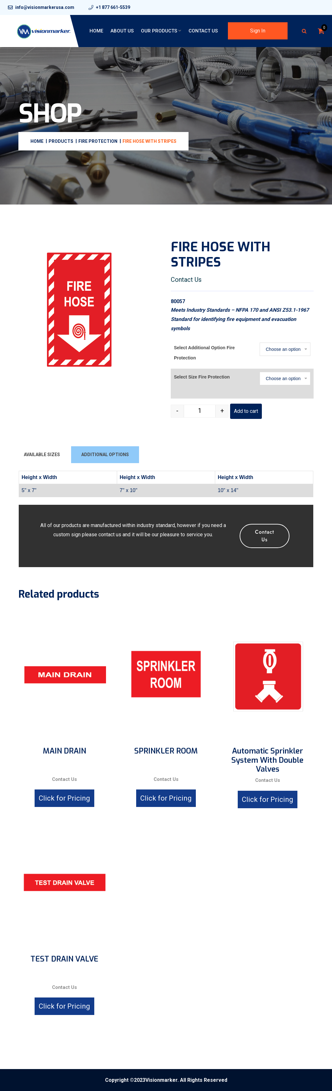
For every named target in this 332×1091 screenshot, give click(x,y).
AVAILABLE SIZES (42, 454)
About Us (122, 31)
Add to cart (246, 411)
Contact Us (203, 31)
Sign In (257, 31)
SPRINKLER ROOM (166, 751)
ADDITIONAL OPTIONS (105, 454)
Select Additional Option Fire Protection (204, 352)
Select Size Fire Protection (202, 376)
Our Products (159, 31)
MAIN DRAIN (64, 751)
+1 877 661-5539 (113, 7)
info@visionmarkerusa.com (44, 7)
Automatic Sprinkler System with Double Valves (267, 760)
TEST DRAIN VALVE (64, 959)
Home (96, 31)
